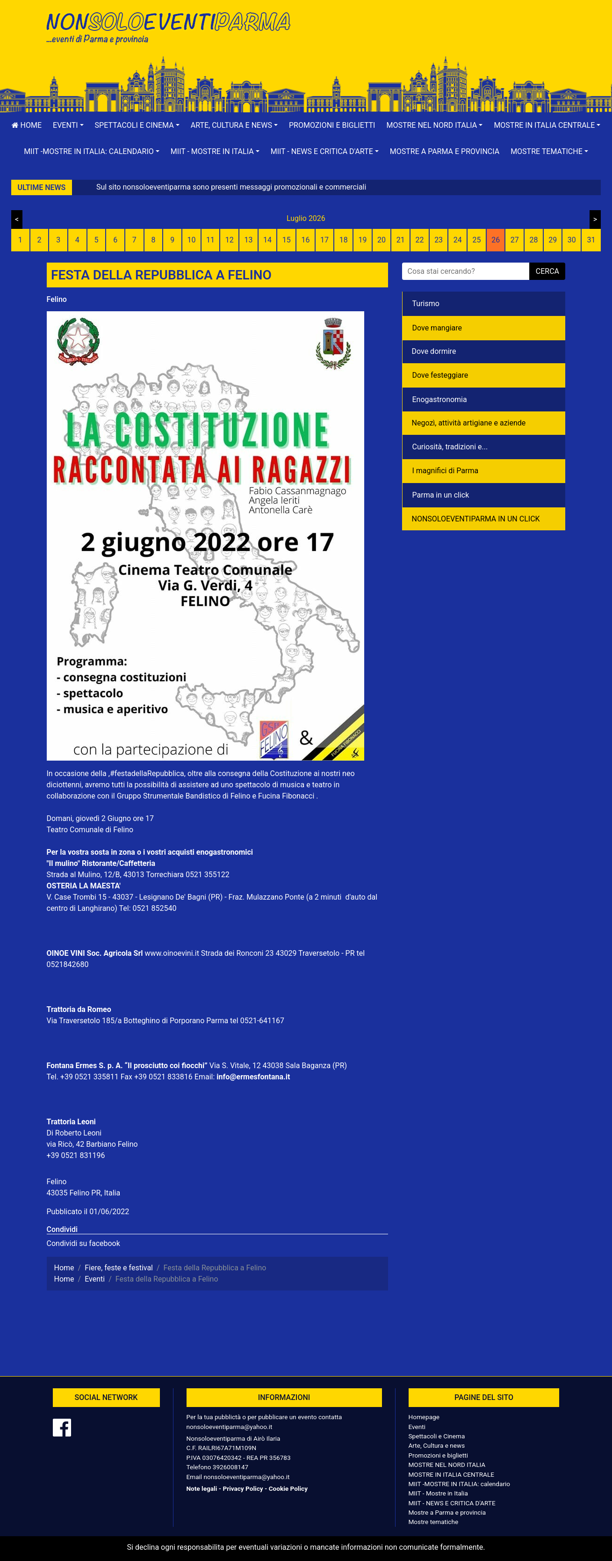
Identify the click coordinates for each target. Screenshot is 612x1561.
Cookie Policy (288, 1488)
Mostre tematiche (434, 1521)
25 (476, 239)
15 (286, 239)
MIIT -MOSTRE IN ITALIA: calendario (460, 1484)
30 (572, 239)
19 (362, 239)
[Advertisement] (439, 38)
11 (210, 239)
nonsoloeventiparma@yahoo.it (230, 1426)
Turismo (425, 303)
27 (515, 239)
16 (305, 239)
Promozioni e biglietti (332, 125)
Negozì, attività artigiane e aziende (469, 422)
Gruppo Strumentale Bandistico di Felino (184, 795)
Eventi (417, 1426)
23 (438, 239)
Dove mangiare (437, 327)
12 (229, 239)
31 (591, 239)
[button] (68, 125)
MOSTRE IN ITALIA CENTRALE (451, 1474)
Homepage (424, 1417)
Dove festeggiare (440, 375)
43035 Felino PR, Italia (84, 1192)
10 (191, 239)
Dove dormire (434, 351)
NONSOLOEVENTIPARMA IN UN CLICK (476, 518)
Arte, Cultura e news (437, 1445)
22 (419, 239)
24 (458, 239)
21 (400, 239)
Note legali (202, 1488)
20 (381, 239)
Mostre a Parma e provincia (444, 151)
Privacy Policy (243, 1488)
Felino (57, 299)
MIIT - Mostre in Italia (438, 1493)
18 (343, 239)
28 (533, 239)
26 (495, 239)
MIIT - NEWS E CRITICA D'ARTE (452, 1503)
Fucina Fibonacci (286, 795)
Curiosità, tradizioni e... (450, 446)
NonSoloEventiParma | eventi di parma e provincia (173, 26)
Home (27, 125)
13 (248, 239)
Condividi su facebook (83, 1243)
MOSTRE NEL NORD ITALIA (447, 1464)
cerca (547, 271)
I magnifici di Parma (445, 470)
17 (324, 239)
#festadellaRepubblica (147, 773)
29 (552, 239)
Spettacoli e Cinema (437, 1436)
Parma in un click (440, 495)
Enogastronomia (439, 399)
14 (267, 239)
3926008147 (230, 1467)
